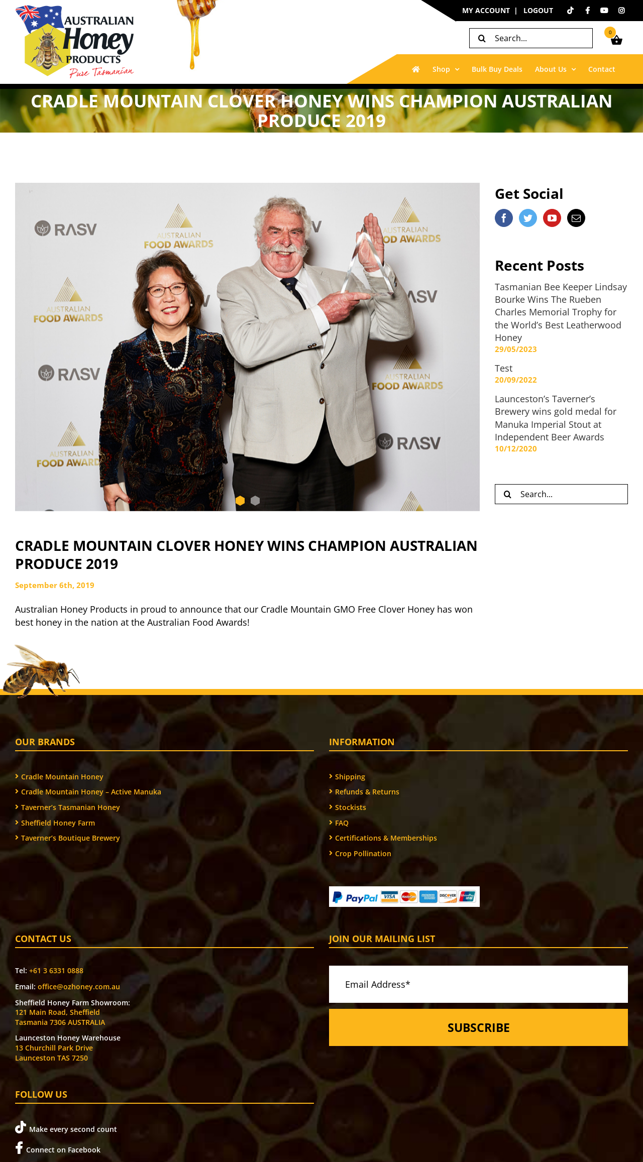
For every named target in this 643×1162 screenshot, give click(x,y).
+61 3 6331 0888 (56, 970)
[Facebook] (504, 218)
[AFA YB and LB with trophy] (247, 347)
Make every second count (66, 1127)
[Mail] (576, 218)
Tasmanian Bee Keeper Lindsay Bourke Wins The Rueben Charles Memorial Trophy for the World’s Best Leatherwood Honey (561, 312)
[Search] (481, 38)
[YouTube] (552, 218)
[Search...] (531, 38)
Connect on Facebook (57, 1148)
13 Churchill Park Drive (54, 1048)
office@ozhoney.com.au (79, 986)
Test (503, 368)
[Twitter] (528, 218)
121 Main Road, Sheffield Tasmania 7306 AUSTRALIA (60, 1017)
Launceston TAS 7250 (51, 1058)
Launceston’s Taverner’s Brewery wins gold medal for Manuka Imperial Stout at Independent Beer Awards (555, 418)
